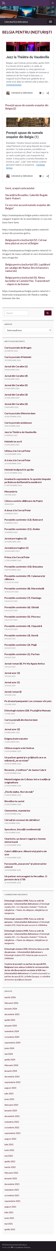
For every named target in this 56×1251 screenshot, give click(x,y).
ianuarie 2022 (10, 1178)
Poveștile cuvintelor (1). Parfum (22, 654)
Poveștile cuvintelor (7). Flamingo (22, 597)
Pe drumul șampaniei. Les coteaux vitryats (28, 701)
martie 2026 (10, 997)
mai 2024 (8, 1054)
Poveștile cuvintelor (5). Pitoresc (22, 616)
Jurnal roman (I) (13, 691)
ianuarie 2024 (10, 1071)
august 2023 (10, 1088)
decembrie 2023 (12, 1076)
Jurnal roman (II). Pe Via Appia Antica (24, 663)
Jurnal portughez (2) (15, 538)
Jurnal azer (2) (12, 729)
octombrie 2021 (11, 1195)
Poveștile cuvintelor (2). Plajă (20, 644)
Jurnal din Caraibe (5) (16, 385)
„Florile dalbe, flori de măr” (19, 791)
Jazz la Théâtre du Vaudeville (20, 432)
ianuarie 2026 (10, 1008)
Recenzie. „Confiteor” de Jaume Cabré (25, 769)
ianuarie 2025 (10, 1025)
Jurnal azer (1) (12, 682)
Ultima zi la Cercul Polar (17, 450)
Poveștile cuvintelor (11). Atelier (22, 529)
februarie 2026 (11, 1003)
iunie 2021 (9, 1218)
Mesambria (10, 491)
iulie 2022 (8, 1144)
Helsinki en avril (13, 441)
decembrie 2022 (12, 1116)
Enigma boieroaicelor (16, 738)
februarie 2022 (11, 1172)
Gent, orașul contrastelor (20, 188)
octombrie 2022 (11, 1127)
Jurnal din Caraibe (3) (16, 394)
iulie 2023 (8, 1093)
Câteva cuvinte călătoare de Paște (23, 500)
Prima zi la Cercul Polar (17, 557)
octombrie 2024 (11, 1037)
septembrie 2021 (12, 1201)
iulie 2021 (8, 1212)
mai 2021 (8, 1223)
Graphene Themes (22, 1247)
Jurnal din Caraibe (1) (16, 366)
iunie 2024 (9, 1048)
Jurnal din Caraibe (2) (16, 403)
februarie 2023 (11, 1105)
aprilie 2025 (9, 1020)
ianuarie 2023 (10, 1110)
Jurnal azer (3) (12, 672)
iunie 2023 (9, 1099)
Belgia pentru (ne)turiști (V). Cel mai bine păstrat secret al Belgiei (26, 241)
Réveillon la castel (14, 801)
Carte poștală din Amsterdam (21, 719)
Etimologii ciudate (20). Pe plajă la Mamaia (27, 710)
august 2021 (10, 1206)
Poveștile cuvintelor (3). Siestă (21, 635)
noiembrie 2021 (11, 1189)
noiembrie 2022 (11, 1122)
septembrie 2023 (12, 1082)
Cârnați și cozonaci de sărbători (22, 819)
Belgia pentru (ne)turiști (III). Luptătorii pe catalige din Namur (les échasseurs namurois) (27, 267)
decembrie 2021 (12, 1184)
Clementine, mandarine (17, 810)
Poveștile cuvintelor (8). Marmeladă (24, 588)
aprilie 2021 (9, 1229)
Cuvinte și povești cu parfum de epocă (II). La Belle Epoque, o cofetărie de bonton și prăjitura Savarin (27, 976)
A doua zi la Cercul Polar (17, 510)
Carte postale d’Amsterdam (19, 413)
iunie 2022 (9, 1150)
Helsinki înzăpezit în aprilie (19, 469)
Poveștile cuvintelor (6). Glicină (21, 607)
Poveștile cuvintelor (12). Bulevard (23, 519)
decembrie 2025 (12, 1014)
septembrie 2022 (12, 1133)
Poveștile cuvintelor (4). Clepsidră (23, 626)
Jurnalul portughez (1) (16, 547)
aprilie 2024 (9, 1059)
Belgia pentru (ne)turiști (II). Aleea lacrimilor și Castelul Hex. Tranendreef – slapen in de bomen (27, 281)
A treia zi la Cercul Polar (17, 460)
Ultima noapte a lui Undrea (19, 748)
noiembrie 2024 (11, 1031)
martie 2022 (10, 1167)
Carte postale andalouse (18, 422)
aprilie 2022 (9, 1161)
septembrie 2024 (12, 1042)
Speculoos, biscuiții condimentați (22, 829)
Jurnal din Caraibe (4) (16, 375)
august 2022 (10, 1139)
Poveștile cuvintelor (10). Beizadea (23, 566)
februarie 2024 (11, 1065)
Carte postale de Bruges (18, 347)
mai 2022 (8, 1155)
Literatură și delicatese (16, 21)
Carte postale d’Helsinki (17, 357)
